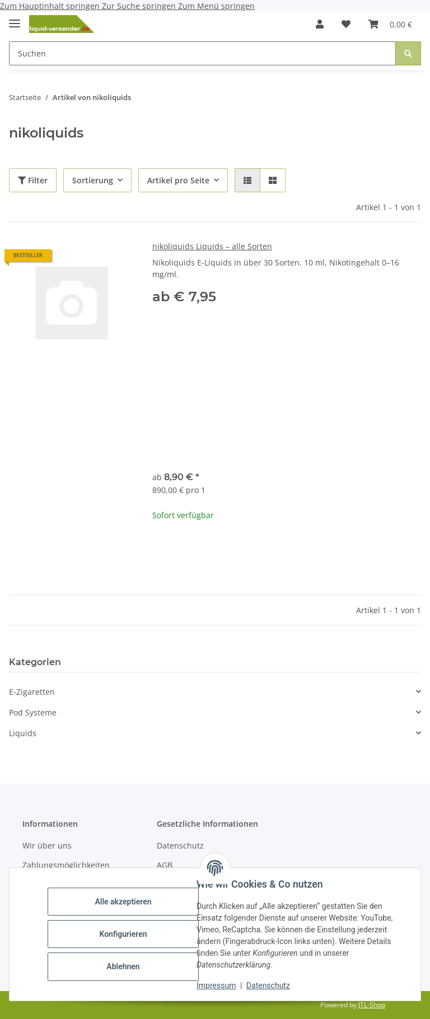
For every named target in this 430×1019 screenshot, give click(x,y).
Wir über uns (47, 845)
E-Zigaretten (32, 691)
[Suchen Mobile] (202, 53)
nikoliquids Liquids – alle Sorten (212, 246)
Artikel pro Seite (178, 180)
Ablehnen (122, 966)
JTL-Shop (371, 1004)
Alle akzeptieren (123, 901)
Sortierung (92, 180)
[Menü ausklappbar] (14, 19)
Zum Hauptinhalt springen (51, 6)
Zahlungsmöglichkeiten (66, 865)
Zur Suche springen (140, 6)
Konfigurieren (123, 934)
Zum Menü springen (216, 6)
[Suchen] (408, 53)
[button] (320, 24)
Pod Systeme (33, 712)
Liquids (22, 733)
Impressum (216, 985)
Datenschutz (268, 985)
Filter (33, 180)
